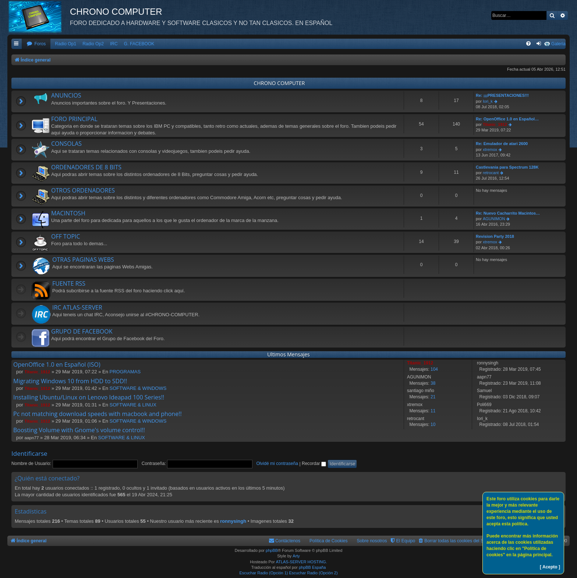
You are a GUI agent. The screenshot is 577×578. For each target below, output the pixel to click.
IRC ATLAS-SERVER (77, 307)
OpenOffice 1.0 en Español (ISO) (56, 364)
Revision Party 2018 (495, 236)
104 (434, 369)
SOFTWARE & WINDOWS (138, 388)
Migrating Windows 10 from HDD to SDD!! (70, 381)
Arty (296, 556)
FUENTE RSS (68, 283)
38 (433, 383)
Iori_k (488, 101)
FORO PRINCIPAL (74, 119)
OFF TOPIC (65, 236)
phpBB (272, 550)
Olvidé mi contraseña (277, 463)
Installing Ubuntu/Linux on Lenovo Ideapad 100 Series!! (88, 397)
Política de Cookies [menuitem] (328, 540)
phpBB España (312, 567)
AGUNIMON (494, 218)
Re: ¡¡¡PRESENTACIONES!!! (502, 95)
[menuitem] (36, 44)
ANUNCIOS (66, 95)
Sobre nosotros (372, 540)
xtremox (490, 149)
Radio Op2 (93, 43)
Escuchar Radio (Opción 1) (263, 573)
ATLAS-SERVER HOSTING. (301, 562)
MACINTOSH (68, 213)
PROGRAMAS (125, 371)
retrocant (491, 172)
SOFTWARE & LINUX (133, 405)
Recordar (314, 463)
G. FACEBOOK (139, 43)
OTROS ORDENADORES (83, 190)
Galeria (558, 43)
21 (433, 396)
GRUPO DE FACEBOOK (81, 331)
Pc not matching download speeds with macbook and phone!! (97, 414)
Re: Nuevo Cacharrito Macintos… (508, 213)
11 (433, 410)
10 (433, 424)
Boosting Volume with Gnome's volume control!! (79, 430)
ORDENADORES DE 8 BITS (86, 167)
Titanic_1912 (495, 124)
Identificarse (29, 453)
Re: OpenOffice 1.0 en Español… (507, 119)
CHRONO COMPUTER (279, 83)
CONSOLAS (66, 144)
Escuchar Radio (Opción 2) (313, 573)
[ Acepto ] (550, 567)
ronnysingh (233, 521)
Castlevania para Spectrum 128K (507, 167)
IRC (114, 43)
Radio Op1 (65, 43)
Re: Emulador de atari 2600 (502, 143)
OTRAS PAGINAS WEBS (83, 259)
